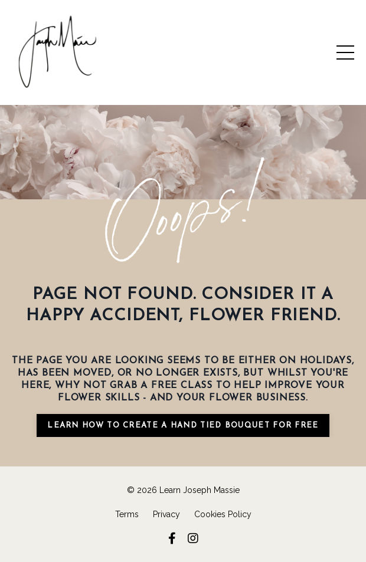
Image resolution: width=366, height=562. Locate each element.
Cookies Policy (222, 514)
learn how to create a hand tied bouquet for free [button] (182, 425)
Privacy (166, 514)
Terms (127, 514)
